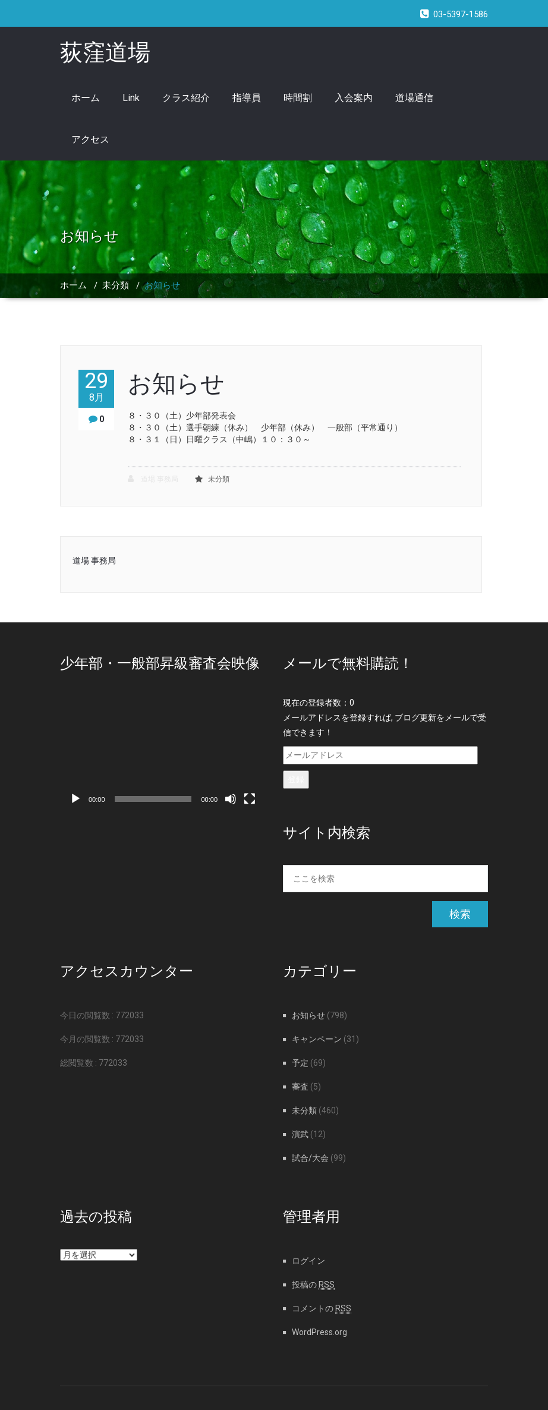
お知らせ (162, 285)
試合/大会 (310, 1158)
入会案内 (354, 97)
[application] (162, 753)
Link (131, 97)
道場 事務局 (153, 478)
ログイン (308, 1261)
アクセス (90, 139)
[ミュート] (231, 799)
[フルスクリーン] (250, 799)
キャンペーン (317, 1039)
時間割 (298, 97)
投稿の (313, 1284)
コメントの (321, 1308)
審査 (300, 1086)
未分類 (115, 285)
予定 (300, 1063)
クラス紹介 (186, 97)
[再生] (75, 799)
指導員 (246, 97)
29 (96, 387)
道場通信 (414, 97)
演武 (300, 1134)
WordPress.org (319, 1332)
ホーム (85, 97)
